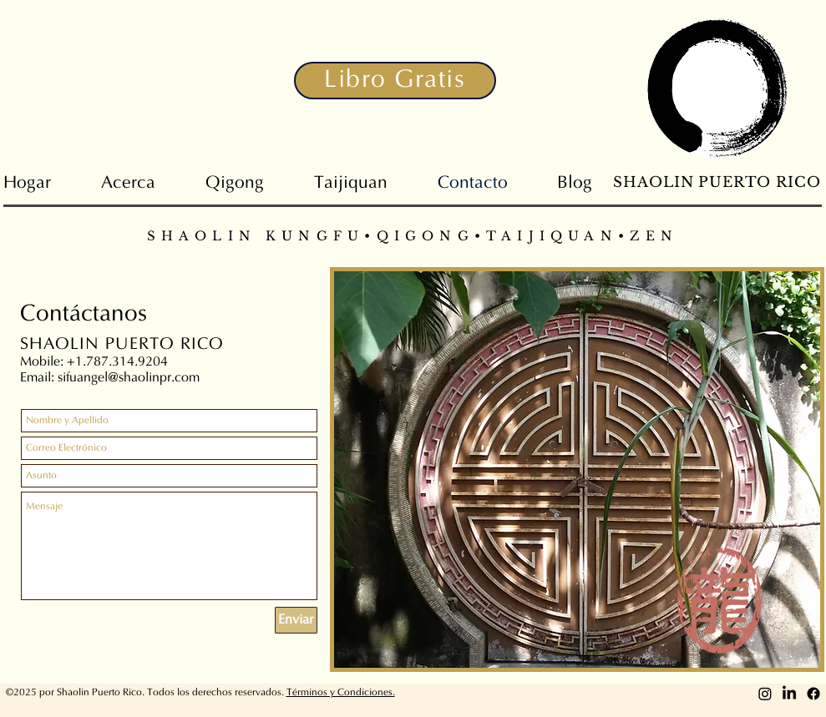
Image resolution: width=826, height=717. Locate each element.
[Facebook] (813, 693)
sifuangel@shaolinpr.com (129, 378)
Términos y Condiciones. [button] (340, 693)
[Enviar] (296, 620)
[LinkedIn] (789, 693)
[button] (395, 80)
